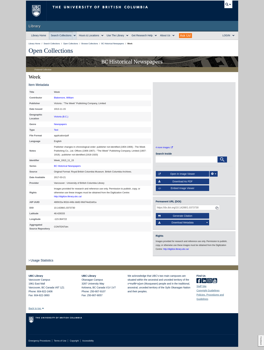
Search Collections (61, 35)
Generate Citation (175, 219)
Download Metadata (183, 225)
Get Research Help (142, 35)
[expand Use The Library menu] (127, 36)
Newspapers (60, 124)
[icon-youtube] (214, 284)
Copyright (74, 344)
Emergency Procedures (40, 344)
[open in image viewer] (165, 101)
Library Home (38, 35)
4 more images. (164, 150)
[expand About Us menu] (173, 36)
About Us (165, 35)
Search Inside (164, 156)
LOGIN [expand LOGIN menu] (226, 35)
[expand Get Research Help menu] (156, 36)
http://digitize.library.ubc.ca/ (68, 196)
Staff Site (201, 289)
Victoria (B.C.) (61, 116)
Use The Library (115, 35)
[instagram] (209, 284)
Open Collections (51, 50)
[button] (43, 311)
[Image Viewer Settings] (213, 177)
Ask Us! (185, 35)
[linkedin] (204, 284)
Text (56, 130)
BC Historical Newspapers (67, 166)
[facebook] (198, 284)
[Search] (222, 163)
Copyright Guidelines (207, 293)
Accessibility (88, 344)
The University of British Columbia (36, 11)
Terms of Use (60, 344)
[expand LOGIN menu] (233, 36)
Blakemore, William (64, 97)
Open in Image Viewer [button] (176, 177)
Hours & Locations (89, 35)
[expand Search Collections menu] (74, 36)
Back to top (36, 311)
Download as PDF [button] (175, 184)
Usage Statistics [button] (41, 263)
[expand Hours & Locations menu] (102, 36)
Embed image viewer (176, 191)
